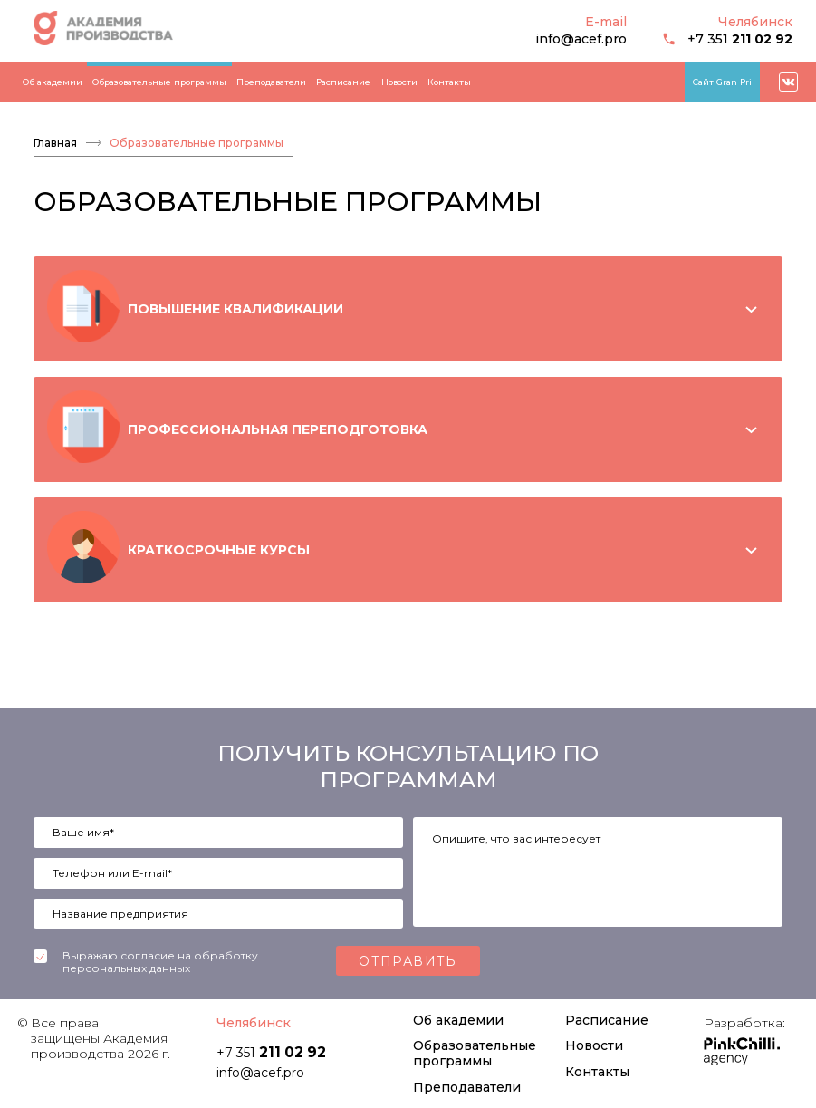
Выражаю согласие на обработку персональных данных (160, 962)
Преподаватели (271, 82)
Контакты (449, 82)
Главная (55, 143)
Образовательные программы (159, 82)
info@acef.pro (581, 39)
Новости (399, 82)
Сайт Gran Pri (722, 82)
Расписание (343, 82)
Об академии (52, 82)
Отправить (408, 961)
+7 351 (727, 39)
